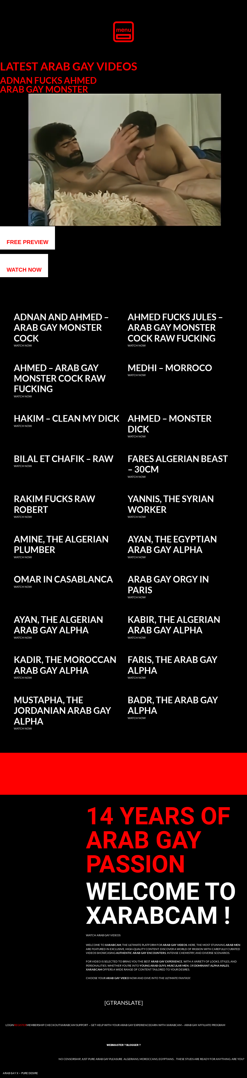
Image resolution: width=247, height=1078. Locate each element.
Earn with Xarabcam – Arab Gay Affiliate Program (187, 1025)
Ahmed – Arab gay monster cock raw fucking (60, 378)
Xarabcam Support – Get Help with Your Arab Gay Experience (105, 1025)
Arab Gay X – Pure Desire (20, 1073)
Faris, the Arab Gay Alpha (172, 664)
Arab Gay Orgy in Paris (168, 584)
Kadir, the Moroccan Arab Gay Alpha (65, 664)
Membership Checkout (43, 1025)
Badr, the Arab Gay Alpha (173, 705)
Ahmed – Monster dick (170, 423)
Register (20, 1025)
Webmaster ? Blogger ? (124, 1044)
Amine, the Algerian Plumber (61, 544)
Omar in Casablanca (63, 579)
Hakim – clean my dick (66, 418)
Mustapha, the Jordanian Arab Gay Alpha (62, 710)
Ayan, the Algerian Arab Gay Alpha (58, 624)
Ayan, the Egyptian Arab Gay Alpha (172, 544)
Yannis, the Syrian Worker (171, 504)
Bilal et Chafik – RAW (63, 458)
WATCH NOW (24, 270)
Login (10, 1025)
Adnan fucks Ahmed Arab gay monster (48, 85)
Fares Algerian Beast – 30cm (178, 463)
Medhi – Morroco (170, 368)
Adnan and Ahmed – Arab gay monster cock (61, 327)
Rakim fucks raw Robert (54, 504)
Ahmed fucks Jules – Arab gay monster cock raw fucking (175, 327)
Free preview (27, 242)
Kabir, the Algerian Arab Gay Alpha (174, 624)
